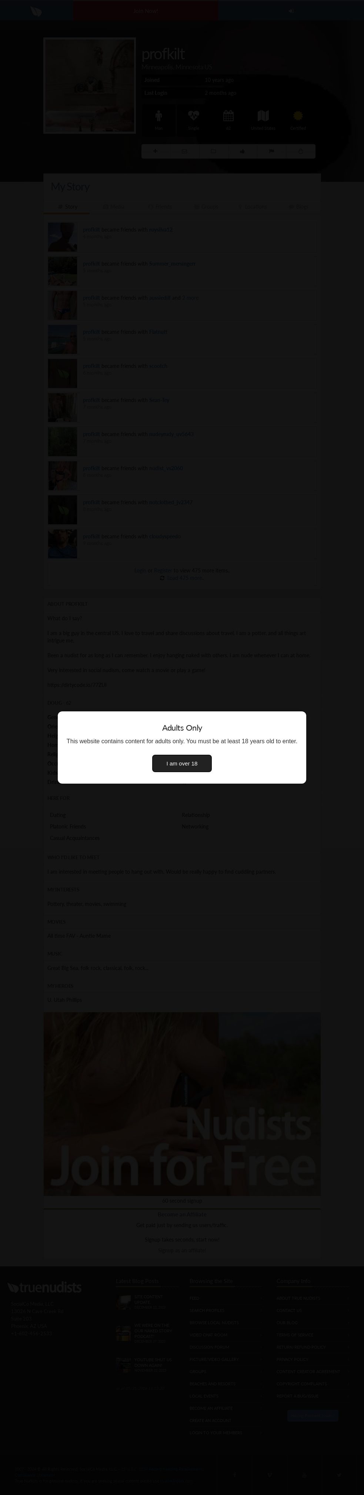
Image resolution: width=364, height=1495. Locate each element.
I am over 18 (182, 763)
